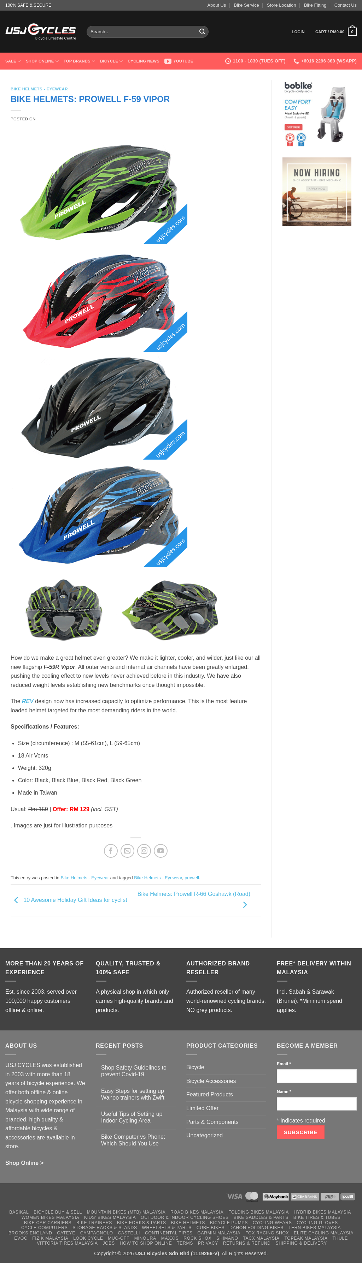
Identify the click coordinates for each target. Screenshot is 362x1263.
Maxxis (170, 1238)
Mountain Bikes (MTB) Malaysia (126, 1212)
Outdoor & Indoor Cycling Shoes (185, 1217)
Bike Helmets (188, 1222)
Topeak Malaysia (305, 1238)
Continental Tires (169, 1233)
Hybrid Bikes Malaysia (322, 1212)
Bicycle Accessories (211, 1081)
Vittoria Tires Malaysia (67, 1243)
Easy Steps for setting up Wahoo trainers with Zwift (132, 1094)
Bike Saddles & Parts (261, 1217)
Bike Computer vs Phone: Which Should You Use (133, 1140)
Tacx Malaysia (261, 1238)
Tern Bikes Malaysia (314, 1227)
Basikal (19, 1212)
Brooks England (30, 1233)
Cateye (66, 1233)
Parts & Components (212, 1122)
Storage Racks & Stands (104, 1227)
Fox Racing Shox (267, 1233)
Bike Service (246, 5)
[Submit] (202, 32)
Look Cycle (88, 1238)
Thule (340, 1238)
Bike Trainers (94, 1222)
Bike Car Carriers (47, 1222)
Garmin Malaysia (218, 1233)
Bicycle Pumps (229, 1222)
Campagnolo (96, 1233)
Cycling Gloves (317, 1222)
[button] (298, 31)
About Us (217, 5)
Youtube (178, 61)
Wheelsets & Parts (166, 1227)
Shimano (227, 1238)
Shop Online (42, 61)
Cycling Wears (272, 1222)
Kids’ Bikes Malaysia (110, 1217)
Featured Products (209, 1094)
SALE (13, 61)
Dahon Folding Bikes (256, 1227)
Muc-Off (118, 1238)
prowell (192, 877)
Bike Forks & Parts (141, 1222)
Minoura (145, 1238)
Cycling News (143, 61)
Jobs (109, 1243)
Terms (185, 1243)
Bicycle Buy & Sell (58, 1212)
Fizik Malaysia (50, 1238)
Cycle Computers (44, 1227)
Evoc (20, 1238)
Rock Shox (197, 1238)
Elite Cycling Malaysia (324, 1233)
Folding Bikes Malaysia (258, 1212)
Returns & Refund (247, 1243)
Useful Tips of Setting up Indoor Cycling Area (131, 1117)
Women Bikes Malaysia (51, 1217)
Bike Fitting (315, 5)
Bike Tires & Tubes (317, 1217)
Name (284, 1091)
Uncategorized (204, 1135)
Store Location (281, 5)
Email (284, 1063)
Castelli (129, 1233)
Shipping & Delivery (301, 1243)
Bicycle (111, 61)
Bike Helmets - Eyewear (39, 89)
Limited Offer (202, 1108)
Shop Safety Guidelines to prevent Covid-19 (134, 1071)
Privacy (208, 1243)
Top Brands (79, 61)
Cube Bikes (211, 1227)
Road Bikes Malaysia (196, 1212)
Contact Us (345, 5)
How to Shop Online (146, 1243)
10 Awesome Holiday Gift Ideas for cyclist (69, 900)
